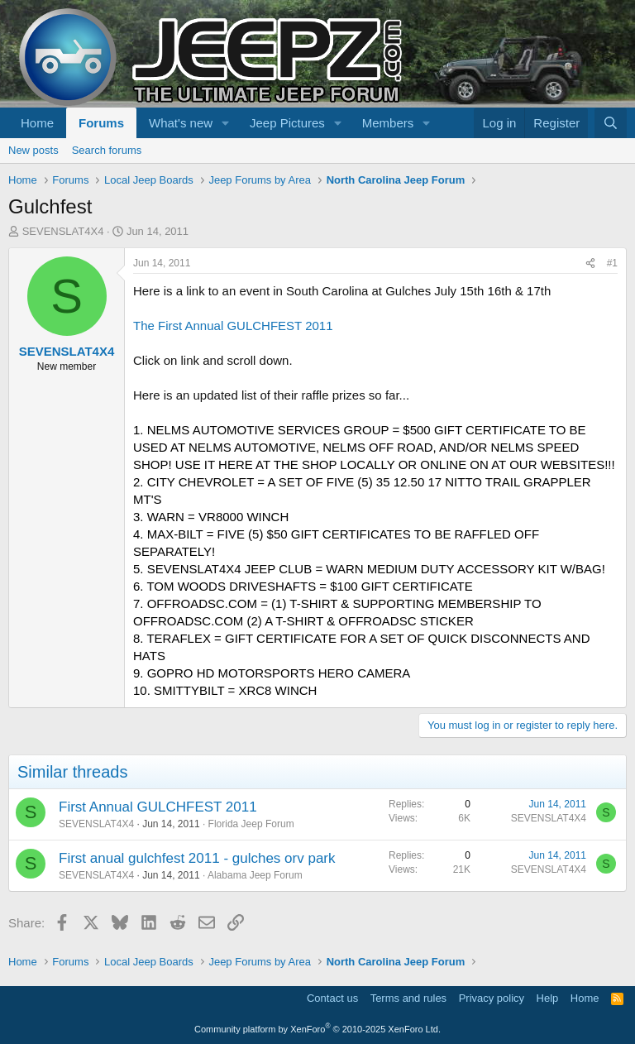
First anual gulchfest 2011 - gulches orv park (197, 858)
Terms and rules (408, 998)
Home (37, 123)
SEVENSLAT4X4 (63, 231)
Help (548, 998)
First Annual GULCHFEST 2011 (158, 807)
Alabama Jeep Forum (255, 875)
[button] (225, 123)
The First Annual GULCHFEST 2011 (233, 325)
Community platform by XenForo (317, 1029)
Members (388, 123)
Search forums (107, 150)
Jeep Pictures (287, 123)
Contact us (332, 998)
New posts (33, 150)
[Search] (610, 123)
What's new (180, 123)
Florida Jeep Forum (251, 824)
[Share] (590, 263)
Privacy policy (491, 998)
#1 (612, 263)
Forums (101, 123)
